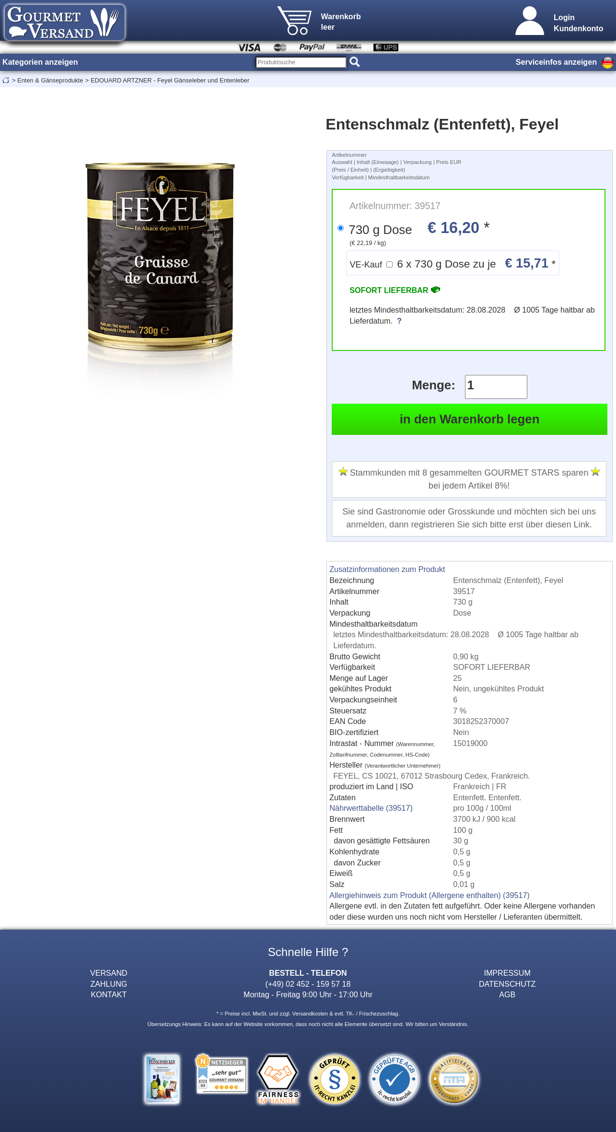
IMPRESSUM (507, 973)
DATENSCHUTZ (507, 984)
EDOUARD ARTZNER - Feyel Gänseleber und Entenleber (170, 80)
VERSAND (109, 973)
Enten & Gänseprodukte (50, 80)
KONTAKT (109, 994)
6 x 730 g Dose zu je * (452, 263)
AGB (507, 994)
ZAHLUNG (108, 984)
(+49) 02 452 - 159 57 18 (308, 984)
